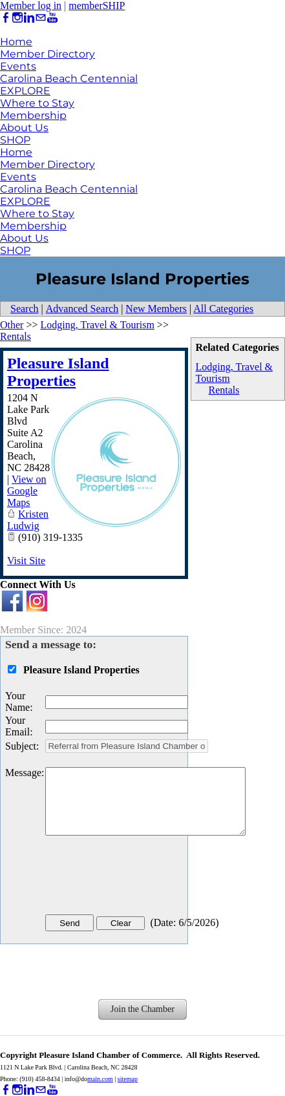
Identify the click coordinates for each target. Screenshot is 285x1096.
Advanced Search (82, 308)
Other (11, 324)
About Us (24, 127)
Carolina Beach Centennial (69, 78)
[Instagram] (17, 17)
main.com (100, 1078)
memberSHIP (97, 5)
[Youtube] (52, 17)
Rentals (223, 390)
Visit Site (26, 560)
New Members (156, 308)
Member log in (30, 5)
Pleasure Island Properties (58, 372)
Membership (33, 115)
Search (24, 308)
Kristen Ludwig (27, 520)
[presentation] (143, 877)
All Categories (223, 308)
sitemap (128, 1078)
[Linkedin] (29, 17)
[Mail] (41, 17)
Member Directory (47, 54)
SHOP (15, 140)
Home (16, 42)
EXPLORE (25, 91)
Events (18, 66)
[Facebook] (6, 17)
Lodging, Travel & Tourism (97, 324)
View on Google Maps (27, 491)
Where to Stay (37, 103)
